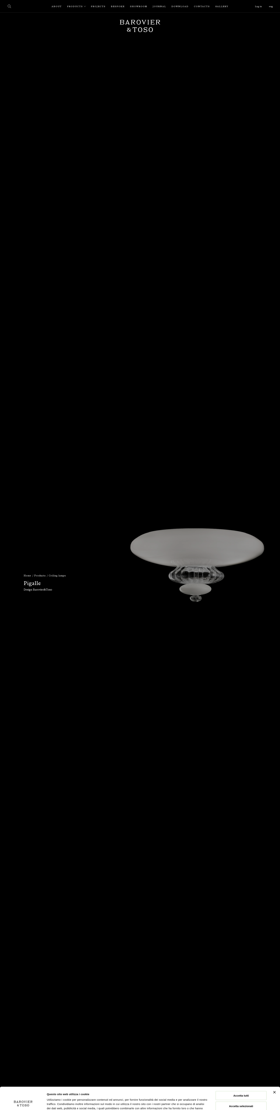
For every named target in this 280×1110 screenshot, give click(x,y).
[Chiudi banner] (274, 1071)
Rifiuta (241, 1095)
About (57, 6)
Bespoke (118, 6)
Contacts (202, 6)
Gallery (221, 6)
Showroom (138, 6)
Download (180, 6)
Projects (98, 6)
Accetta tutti (241, 1074)
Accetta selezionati (241, 1084)
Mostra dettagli (188, 1102)
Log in (258, 6)
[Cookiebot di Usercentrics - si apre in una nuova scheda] (23, 1103)
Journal (159, 6)
